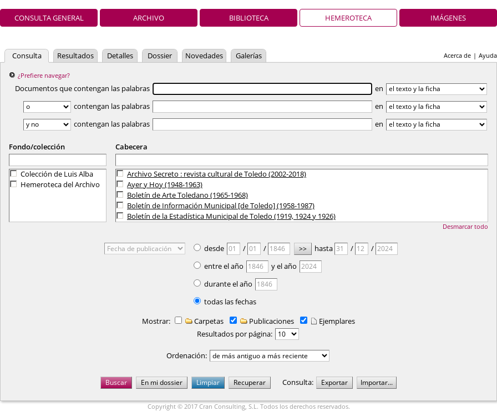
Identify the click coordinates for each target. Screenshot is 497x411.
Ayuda (488, 55)
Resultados (75, 56)
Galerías (249, 56)
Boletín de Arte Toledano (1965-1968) (187, 195)
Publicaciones (266, 321)
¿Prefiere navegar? (44, 75)
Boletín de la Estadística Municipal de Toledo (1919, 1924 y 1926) (231, 216)
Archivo (148, 18)
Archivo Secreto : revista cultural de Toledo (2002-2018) (216, 174)
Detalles (120, 56)
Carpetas (204, 321)
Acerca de (457, 55)
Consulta (27, 56)
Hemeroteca (348, 18)
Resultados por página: (234, 334)
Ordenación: (186, 355)
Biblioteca (248, 18)
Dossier (160, 56)
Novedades (204, 56)
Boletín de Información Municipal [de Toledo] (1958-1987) (221, 205)
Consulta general (49, 18)
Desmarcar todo (465, 226)
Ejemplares (332, 321)
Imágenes (448, 18)
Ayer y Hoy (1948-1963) (164, 184)
